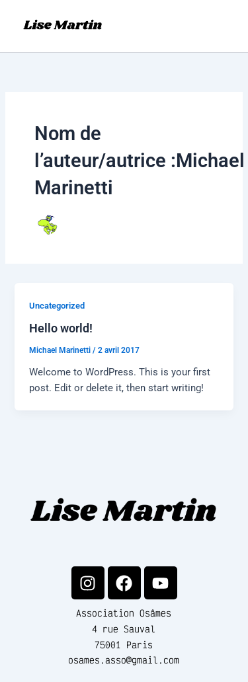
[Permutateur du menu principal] (221, 26)
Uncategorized (57, 306)
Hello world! (61, 328)
